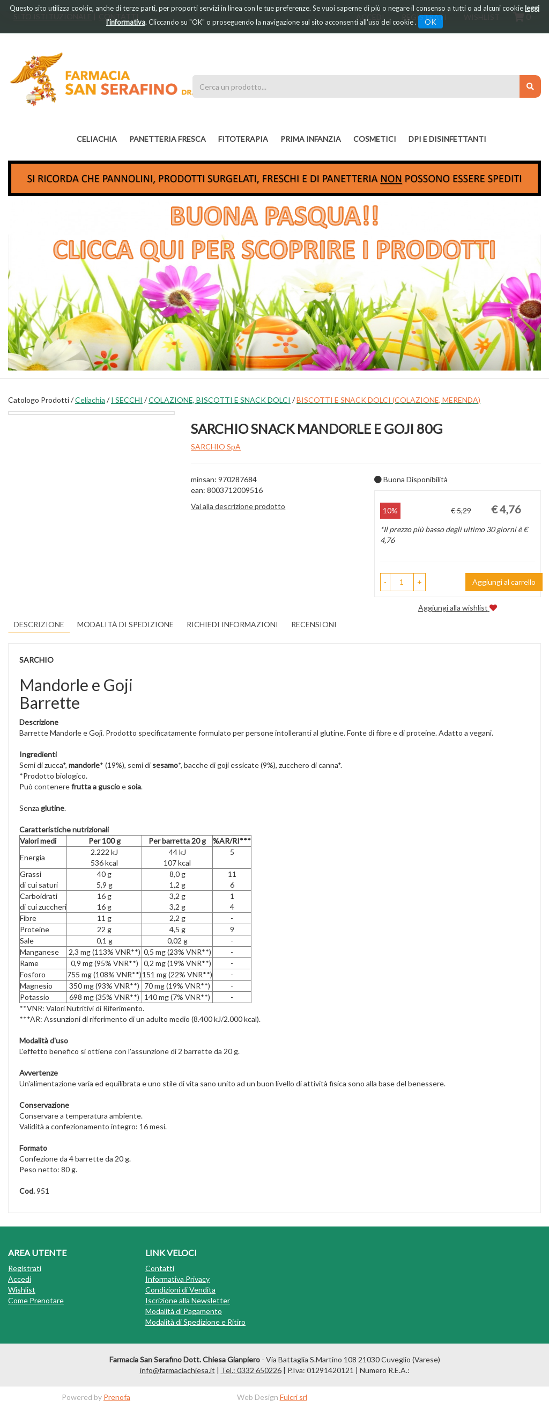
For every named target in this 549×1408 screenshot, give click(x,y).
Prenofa (116, 1397)
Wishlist (21, 1289)
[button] (385, 582)
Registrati (24, 1268)
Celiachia (90, 399)
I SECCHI (127, 399)
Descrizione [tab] (39, 624)
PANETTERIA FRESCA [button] (167, 138)
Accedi (19, 1278)
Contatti (159, 1268)
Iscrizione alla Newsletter (187, 1300)
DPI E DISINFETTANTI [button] (447, 138)
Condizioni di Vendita (180, 1289)
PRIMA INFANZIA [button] (310, 138)
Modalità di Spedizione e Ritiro (195, 1321)
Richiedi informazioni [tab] (232, 624)
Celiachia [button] (97, 138)
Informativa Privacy (177, 1278)
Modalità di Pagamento (183, 1311)
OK (430, 21)
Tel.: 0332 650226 (251, 1370)
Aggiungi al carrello (504, 581)
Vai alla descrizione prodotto (238, 506)
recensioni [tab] (314, 624)
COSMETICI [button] (374, 138)
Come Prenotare (36, 1300)
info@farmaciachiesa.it (177, 1370)
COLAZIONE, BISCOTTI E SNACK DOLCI (220, 399)
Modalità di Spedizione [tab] (125, 624)
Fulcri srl (293, 1397)
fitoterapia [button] (243, 138)
